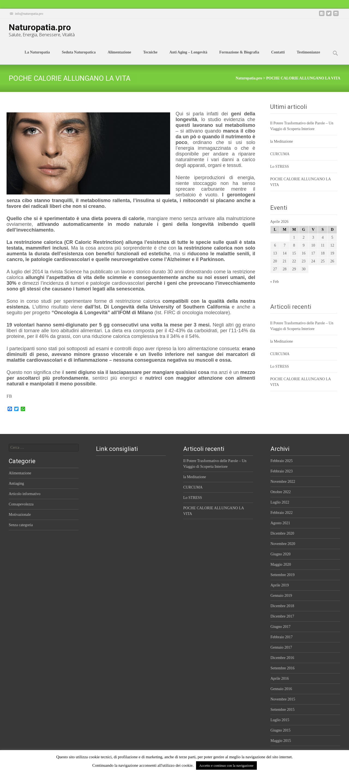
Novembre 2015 (282, 699)
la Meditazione (281, 141)
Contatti (278, 57)
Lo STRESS (279, 166)
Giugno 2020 (280, 554)
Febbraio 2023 (281, 471)
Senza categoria (21, 525)
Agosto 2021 (280, 523)
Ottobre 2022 (280, 492)
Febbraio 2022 (281, 513)
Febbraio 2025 (281, 461)
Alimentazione (119, 57)
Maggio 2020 (280, 564)
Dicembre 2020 (282, 533)
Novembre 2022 (282, 482)
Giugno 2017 (280, 627)
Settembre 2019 (282, 575)
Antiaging (16, 483)
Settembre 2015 (282, 710)
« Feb (274, 282)
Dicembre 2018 (282, 606)
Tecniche (150, 57)
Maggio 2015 (280, 741)
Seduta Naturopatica (79, 57)
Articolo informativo (24, 494)
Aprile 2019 (279, 585)
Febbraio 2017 (281, 637)
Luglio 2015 (279, 720)
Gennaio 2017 (281, 647)
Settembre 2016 (282, 668)
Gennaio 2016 (281, 689)
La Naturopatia (37, 57)
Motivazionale (20, 515)
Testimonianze (308, 57)
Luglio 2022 (279, 502)
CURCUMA (280, 154)
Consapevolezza (21, 504)
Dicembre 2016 (282, 658)
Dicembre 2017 (282, 616)
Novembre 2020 (282, 544)
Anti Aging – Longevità (188, 57)
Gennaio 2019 (281, 596)
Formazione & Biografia (239, 57)
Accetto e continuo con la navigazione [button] (226, 765)
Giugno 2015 (280, 730)
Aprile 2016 (279, 678)
